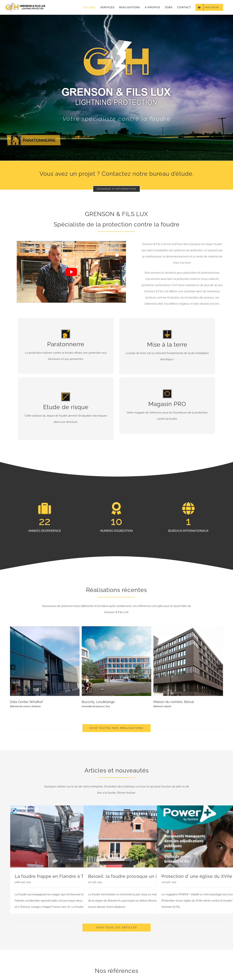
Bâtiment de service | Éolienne (25, 706)
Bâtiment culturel (162, 706)
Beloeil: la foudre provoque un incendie (131, 876)
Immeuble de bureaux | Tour (96, 706)
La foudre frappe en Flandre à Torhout (56, 876)
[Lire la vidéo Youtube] (71, 271)
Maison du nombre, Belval (173, 702)
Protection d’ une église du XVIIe (196, 876)
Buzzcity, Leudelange (98, 702)
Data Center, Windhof (26, 702)
